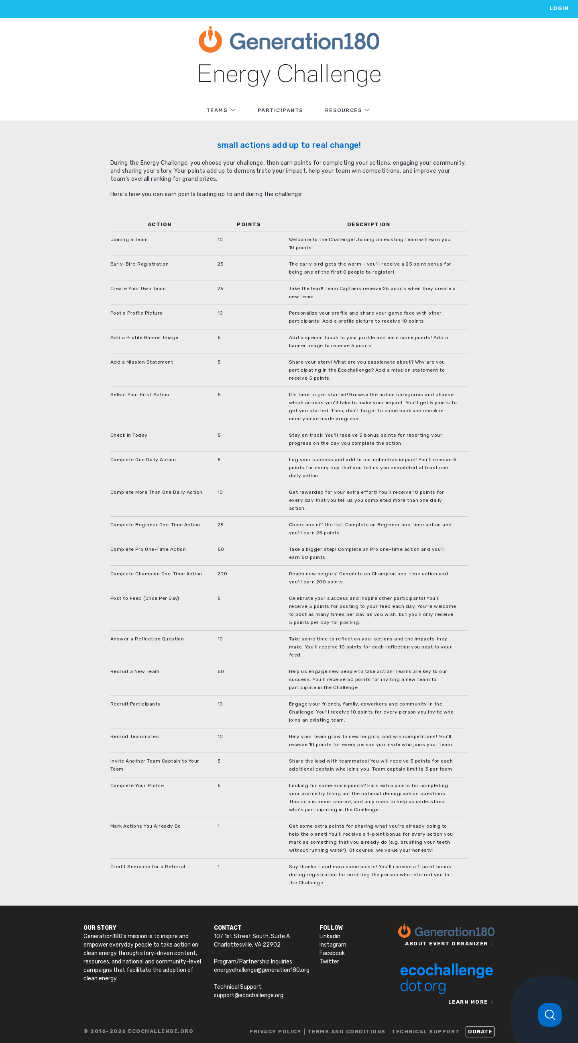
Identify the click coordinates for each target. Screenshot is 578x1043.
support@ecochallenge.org (248, 995)
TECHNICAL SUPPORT (425, 1032)
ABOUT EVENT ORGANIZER (446, 944)
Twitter (329, 961)
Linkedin (330, 936)
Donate (480, 1032)
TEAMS (217, 110)
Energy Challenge (289, 75)
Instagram (333, 944)
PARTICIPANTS (280, 110)
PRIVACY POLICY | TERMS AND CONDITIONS (317, 1032)
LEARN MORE (468, 1002)
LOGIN (559, 8)
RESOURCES (343, 110)
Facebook (332, 953)
